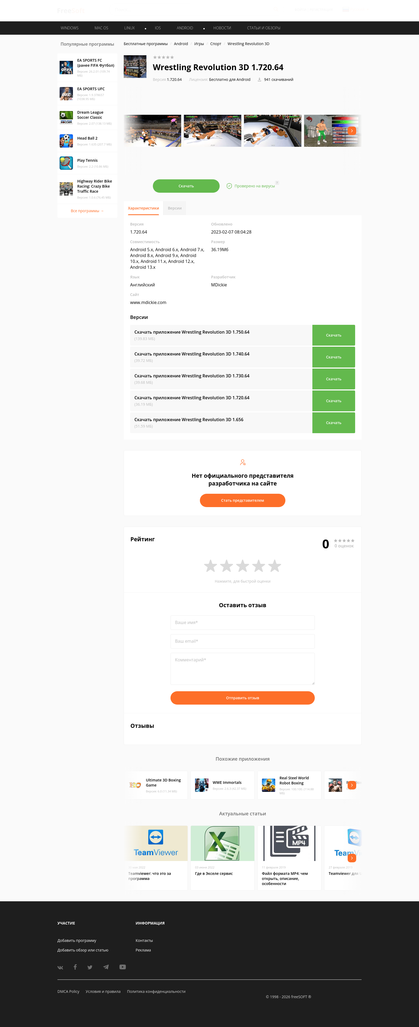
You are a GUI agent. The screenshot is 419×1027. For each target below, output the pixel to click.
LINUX (129, 27)
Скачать (186, 185)
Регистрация (321, 9)
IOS (158, 27)
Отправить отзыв (242, 697)
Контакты (144, 940)
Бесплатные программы (146, 43)
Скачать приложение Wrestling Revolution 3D (191, 332)
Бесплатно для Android (230, 79)
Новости (222, 27)
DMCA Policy (68, 991)
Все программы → (87, 210)
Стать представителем (242, 500)
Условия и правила (103, 991)
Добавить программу (76, 940)
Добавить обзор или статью (82, 950)
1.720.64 (167, 79)
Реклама (143, 950)
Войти (300, 9)
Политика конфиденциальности (156, 991)
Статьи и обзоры (264, 27)
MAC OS (101, 27)
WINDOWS (70, 27)
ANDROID (185, 27)
